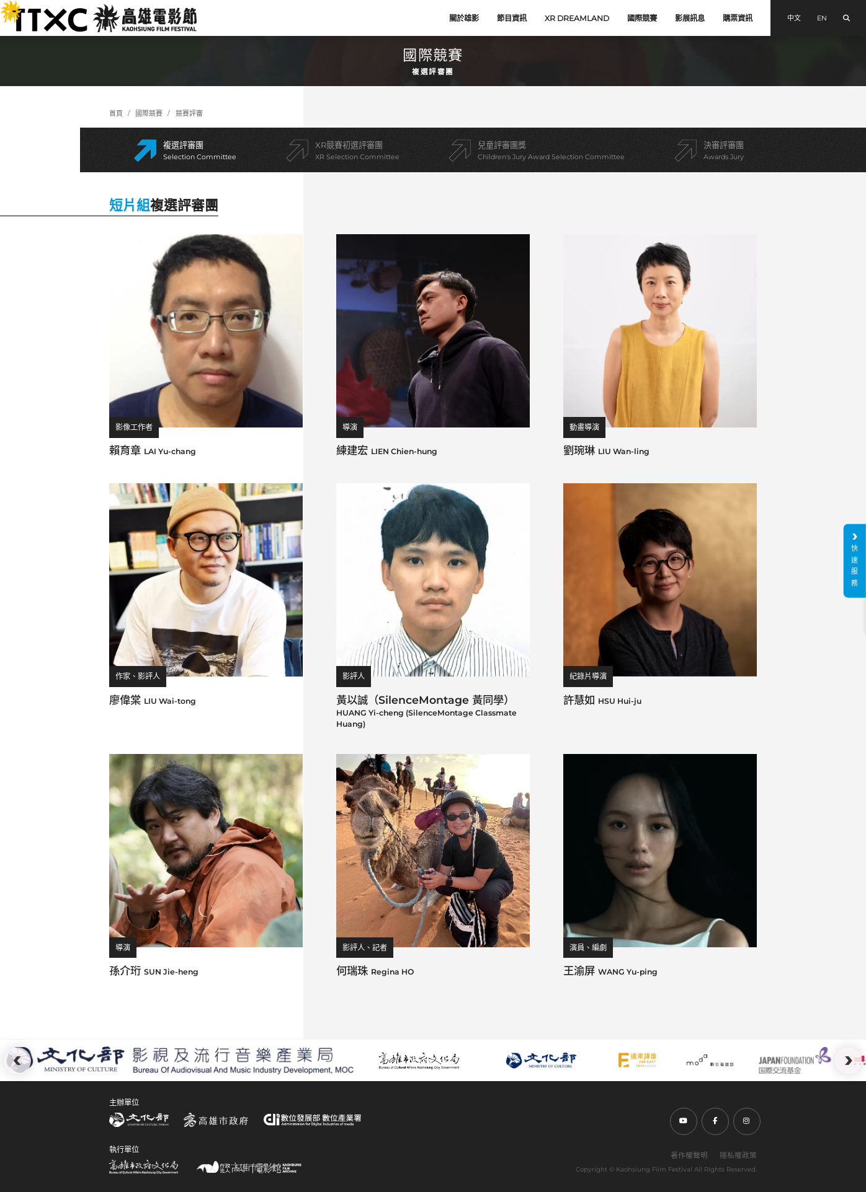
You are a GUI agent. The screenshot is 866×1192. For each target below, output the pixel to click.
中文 (794, 18)
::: (5, 6)
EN (822, 18)
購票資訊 (737, 18)
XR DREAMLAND (577, 18)
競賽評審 (189, 113)
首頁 (116, 113)
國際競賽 (642, 18)
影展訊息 (690, 18)
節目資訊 (512, 18)
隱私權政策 (738, 1155)
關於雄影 (464, 18)
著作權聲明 (689, 1155)
